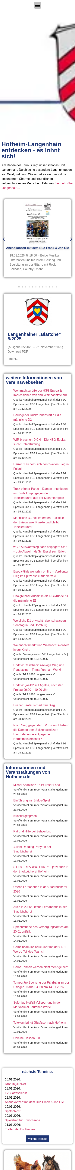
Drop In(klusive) (15, 1084)
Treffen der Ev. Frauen (20, 1129)
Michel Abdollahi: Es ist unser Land (36, 785)
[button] (4, 239)
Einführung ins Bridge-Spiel (31, 800)
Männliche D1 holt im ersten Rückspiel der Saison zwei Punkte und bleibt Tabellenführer (38, 522)
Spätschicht (12, 1111)
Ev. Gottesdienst (16, 1093)
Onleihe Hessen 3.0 (26, 1038)
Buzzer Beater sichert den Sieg (34, 705)
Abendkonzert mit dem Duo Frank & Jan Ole (34, 1102)
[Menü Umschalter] (37, 5)
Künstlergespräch (25, 816)
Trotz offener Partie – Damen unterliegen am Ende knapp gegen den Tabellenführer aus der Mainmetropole (40, 493)
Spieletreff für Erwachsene (22, 1120)
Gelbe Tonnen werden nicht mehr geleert (40, 967)
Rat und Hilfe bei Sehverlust (32, 831)
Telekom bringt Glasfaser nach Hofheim (39, 1022)
